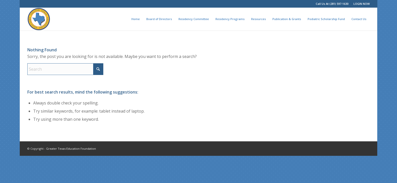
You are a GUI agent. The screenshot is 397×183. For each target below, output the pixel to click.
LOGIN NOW (361, 4)
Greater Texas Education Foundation (71, 148)
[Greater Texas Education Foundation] (38, 19)
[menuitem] (360, 4)
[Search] (65, 69)
